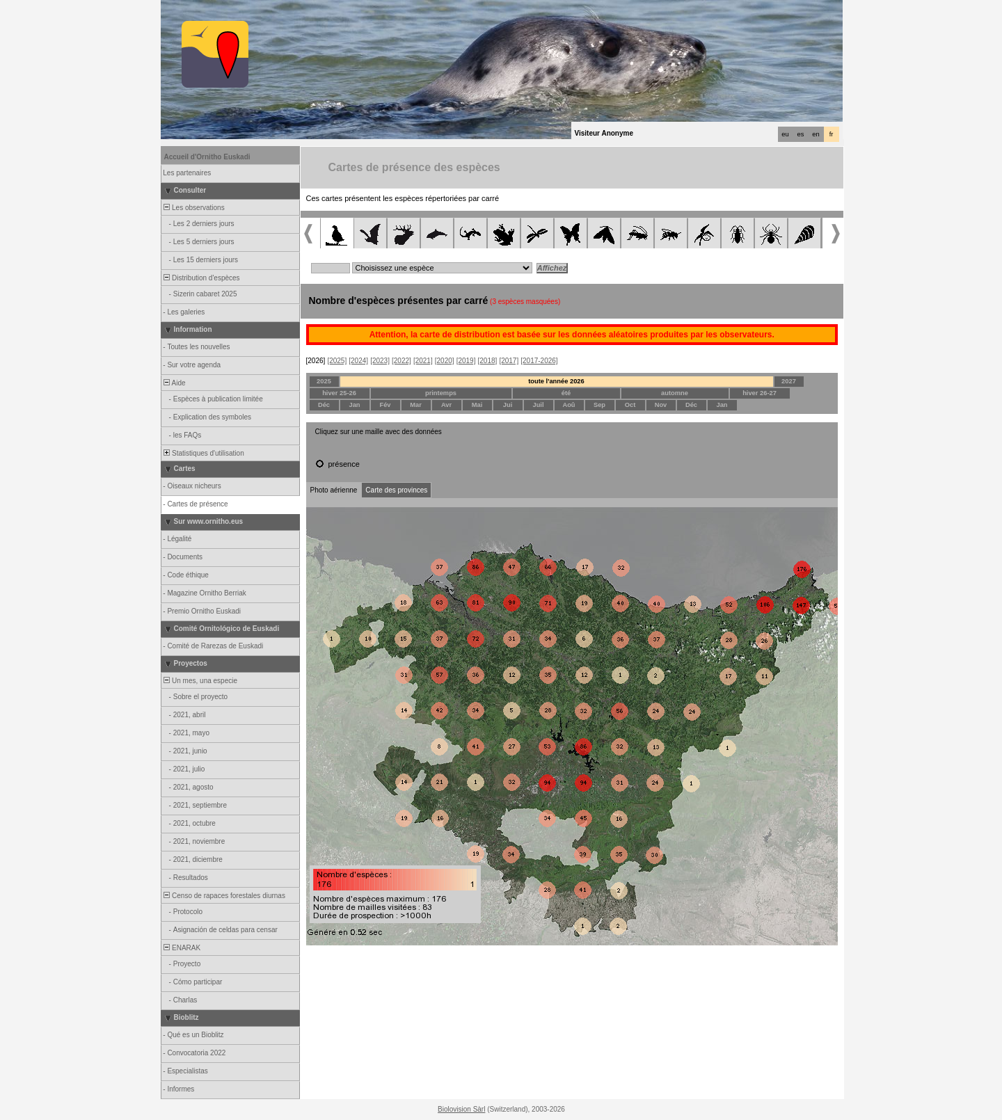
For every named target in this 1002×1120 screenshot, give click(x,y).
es (800, 134)
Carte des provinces (396, 490)
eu (784, 134)
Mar (416, 404)
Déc (324, 404)
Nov (661, 404)
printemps (440, 393)
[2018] (488, 361)
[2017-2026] (538, 361)
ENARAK (181, 948)
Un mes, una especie (200, 681)
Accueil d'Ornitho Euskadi (207, 157)
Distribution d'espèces (201, 278)
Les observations (193, 207)
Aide (174, 383)
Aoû (568, 404)
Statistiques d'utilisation (203, 453)
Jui (507, 404)
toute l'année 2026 (556, 381)
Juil (537, 404)
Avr (446, 404)
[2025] (337, 361)
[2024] (358, 361)
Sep (599, 404)
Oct (630, 404)
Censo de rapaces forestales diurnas (223, 895)
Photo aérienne (334, 490)
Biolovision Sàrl (461, 1109)
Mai (477, 404)
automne (674, 393)
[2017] (508, 361)
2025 (324, 381)
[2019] (466, 361)
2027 (788, 381)
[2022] (401, 361)
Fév (384, 404)
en (815, 134)
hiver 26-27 (759, 393)
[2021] (423, 361)
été (566, 393)
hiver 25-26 (339, 393)
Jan (354, 404)
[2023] (380, 361)
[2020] (444, 361)
